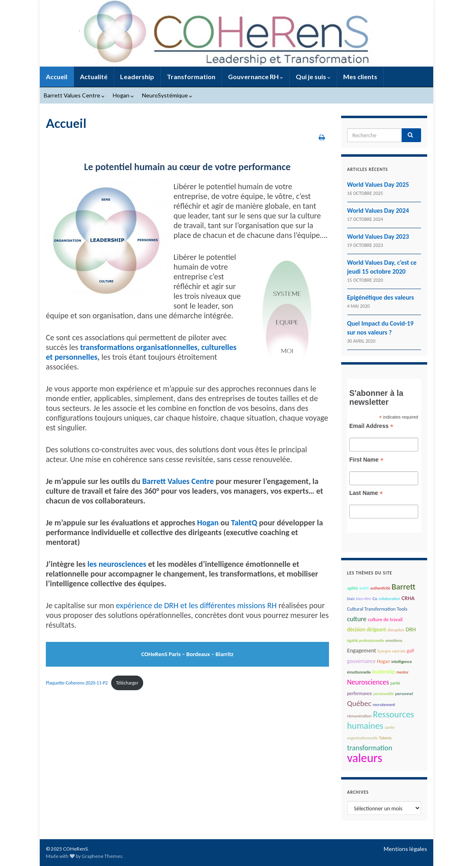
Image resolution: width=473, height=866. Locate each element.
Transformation (191, 76)
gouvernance (361, 661)
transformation (370, 747)
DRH (411, 629)
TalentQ (244, 522)
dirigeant (376, 629)
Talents (385, 738)
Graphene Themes (102, 856)
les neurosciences (116, 564)
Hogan (123, 95)
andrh (364, 588)
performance (359, 693)
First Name (366, 460)
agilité (352, 588)
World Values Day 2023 (378, 236)
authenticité (380, 588)
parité (395, 683)
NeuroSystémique (167, 95)
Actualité (94, 76)
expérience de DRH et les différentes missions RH (196, 605)
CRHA (408, 598)
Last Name (366, 493)
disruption (395, 630)
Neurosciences (368, 682)
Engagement (361, 650)
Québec (359, 703)
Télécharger (127, 683)
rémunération (359, 716)
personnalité (383, 693)
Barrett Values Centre (74, 95)
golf (410, 651)
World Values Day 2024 (378, 210)
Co (374, 598)
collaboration (389, 598)
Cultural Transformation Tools (377, 609)
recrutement (384, 704)
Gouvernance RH (255, 76)
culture (357, 619)
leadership (383, 671)
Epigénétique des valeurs (380, 297)
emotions (393, 640)
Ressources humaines (380, 720)
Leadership (137, 76)
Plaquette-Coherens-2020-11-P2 (77, 683)
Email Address (371, 426)
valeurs (365, 757)
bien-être (363, 598)
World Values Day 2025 (378, 184)
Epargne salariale (391, 651)
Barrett (403, 586)
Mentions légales (405, 848)
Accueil (56, 76)
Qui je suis (313, 76)
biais (351, 598)
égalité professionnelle (365, 640)
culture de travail (385, 619)
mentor (402, 672)
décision (356, 629)
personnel (404, 693)
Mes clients (360, 76)
